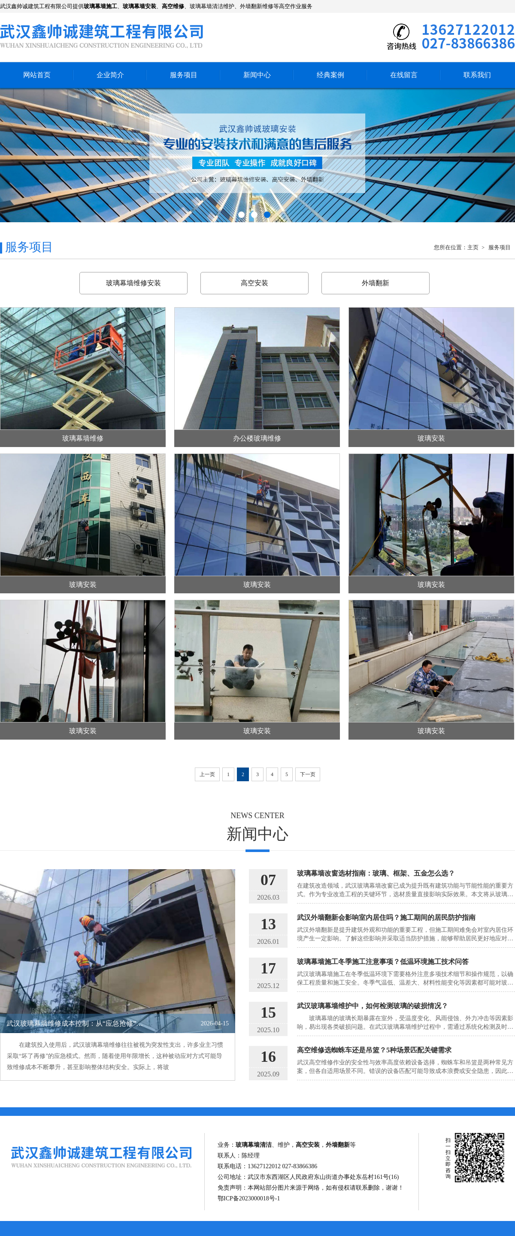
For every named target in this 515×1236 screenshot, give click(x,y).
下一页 (307, 774)
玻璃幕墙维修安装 (133, 283)
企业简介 (110, 75)
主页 (473, 247)
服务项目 (183, 75)
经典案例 (330, 75)
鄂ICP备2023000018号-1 (249, 1198)
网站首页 (37, 75)
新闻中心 (257, 75)
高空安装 (254, 283)
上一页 (207, 774)
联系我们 (477, 75)
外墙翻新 (375, 283)
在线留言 (404, 75)
